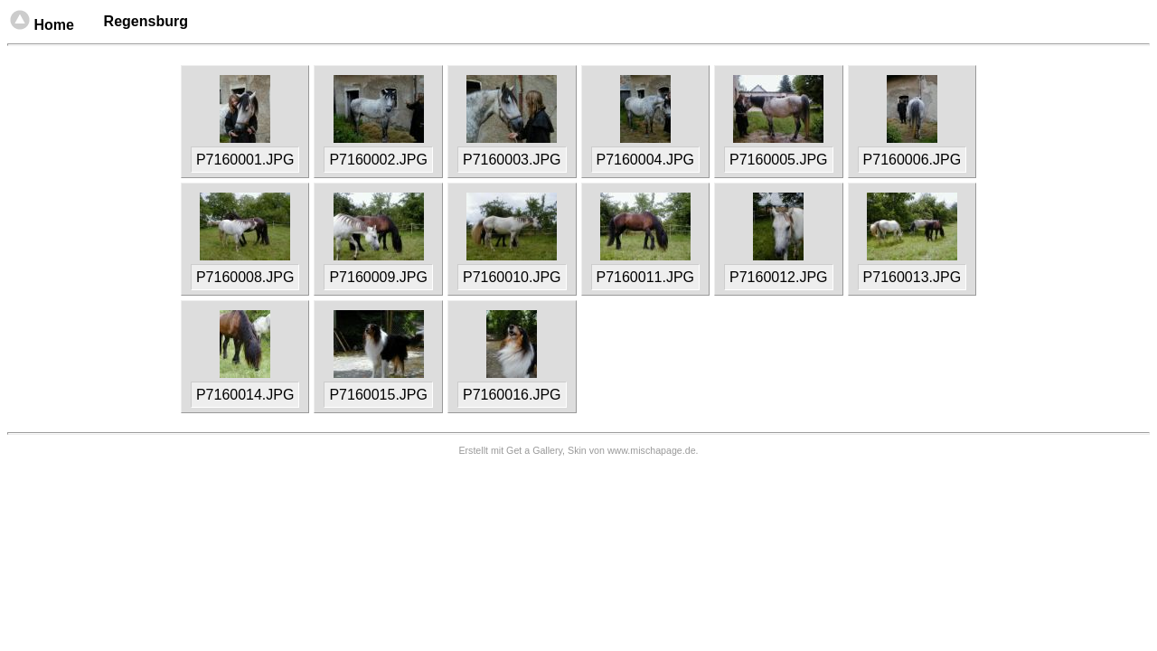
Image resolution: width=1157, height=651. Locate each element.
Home (63, 25)
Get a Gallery (534, 450)
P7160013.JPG (912, 277)
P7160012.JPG (778, 277)
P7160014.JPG (245, 394)
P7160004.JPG (646, 159)
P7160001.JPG (245, 159)
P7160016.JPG (512, 394)
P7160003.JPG (512, 159)
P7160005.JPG (778, 159)
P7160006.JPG (912, 159)
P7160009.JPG (378, 277)
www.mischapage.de (651, 450)
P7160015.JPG (378, 394)
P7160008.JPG (245, 277)
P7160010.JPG (512, 277)
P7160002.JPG (378, 159)
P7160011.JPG (646, 277)
